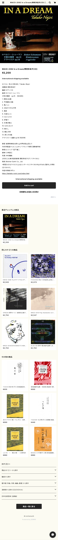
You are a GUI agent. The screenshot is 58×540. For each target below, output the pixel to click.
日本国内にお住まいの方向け (29, 192)
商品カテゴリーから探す (10, 470)
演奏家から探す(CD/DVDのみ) (12, 490)
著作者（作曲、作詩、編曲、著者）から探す (15, 483)
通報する (53, 197)
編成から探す (6, 477)
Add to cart (29, 185)
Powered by (29, 519)
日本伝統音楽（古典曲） (9, 496)
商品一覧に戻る (29, 506)
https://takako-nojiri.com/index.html (15, 173)
